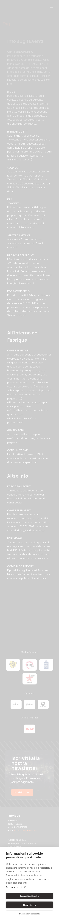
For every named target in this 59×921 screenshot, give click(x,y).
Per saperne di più (16, 887)
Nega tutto (29, 904)
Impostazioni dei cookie (29, 914)
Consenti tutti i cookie (29, 896)
